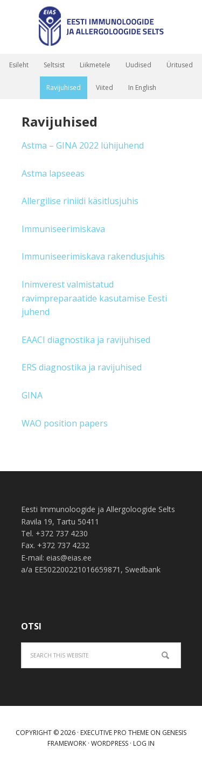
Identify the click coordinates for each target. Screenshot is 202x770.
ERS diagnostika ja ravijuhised (82, 367)
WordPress (109, 743)
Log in (144, 743)
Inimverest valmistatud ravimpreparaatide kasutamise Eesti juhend (94, 298)
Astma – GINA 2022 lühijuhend (83, 145)
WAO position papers (65, 423)
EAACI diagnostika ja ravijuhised (86, 340)
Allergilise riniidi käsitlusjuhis (80, 201)
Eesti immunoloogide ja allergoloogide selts (101, 27)
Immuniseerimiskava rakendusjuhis (93, 256)
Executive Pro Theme (114, 732)
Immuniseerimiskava (63, 229)
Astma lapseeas (53, 173)
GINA (32, 395)
